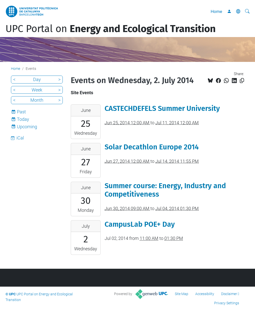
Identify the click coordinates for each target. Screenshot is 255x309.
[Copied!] (242, 81)
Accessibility (204, 294)
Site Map (181, 294)
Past (21, 111)
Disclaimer (229, 294)
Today (23, 119)
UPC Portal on (110, 29)
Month (36, 100)
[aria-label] (247, 11)
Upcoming (27, 126)
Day (37, 79)
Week (37, 89)
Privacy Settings (226, 303)
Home (216, 11)
